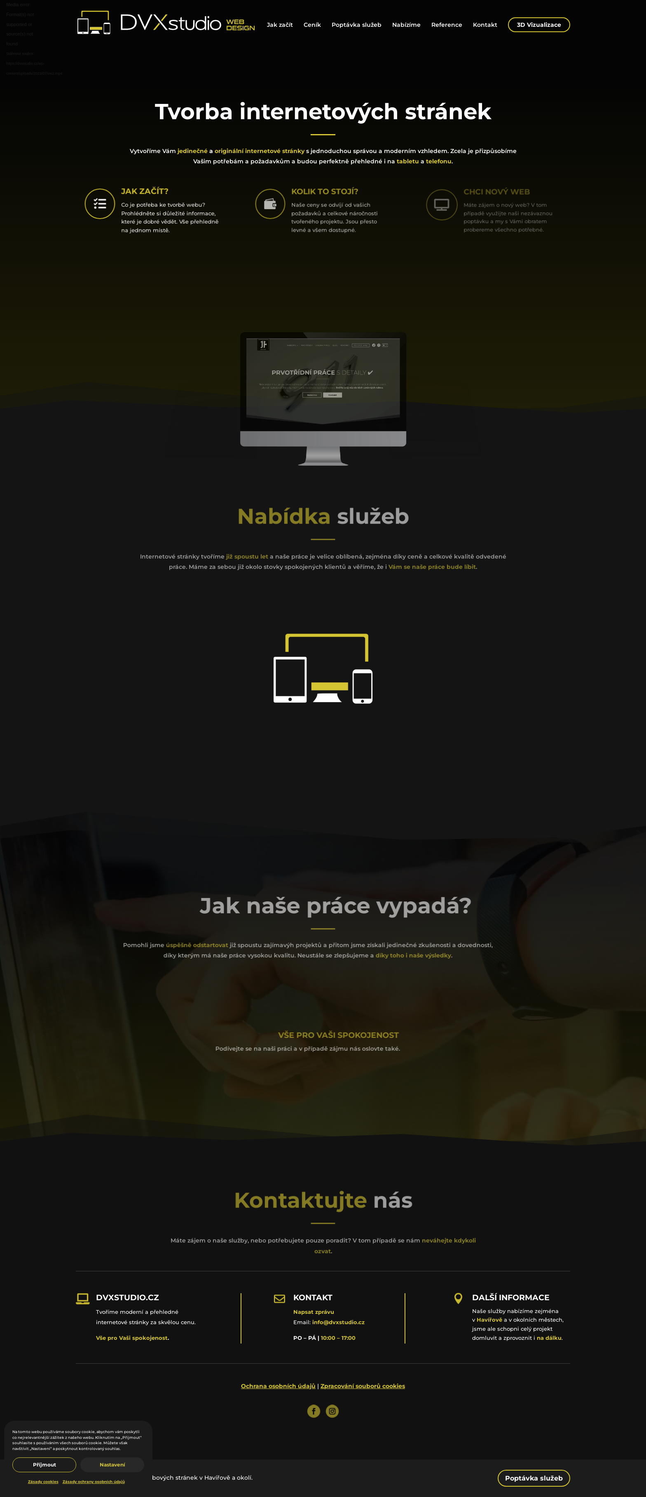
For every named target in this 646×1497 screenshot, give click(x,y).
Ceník (312, 25)
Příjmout (44, 1465)
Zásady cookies (43, 1481)
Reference (446, 25)
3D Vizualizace (539, 24)
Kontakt (485, 25)
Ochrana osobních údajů (278, 1386)
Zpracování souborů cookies (363, 1386)
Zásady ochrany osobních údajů (94, 1481)
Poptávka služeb (357, 25)
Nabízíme (406, 25)
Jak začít (280, 25)
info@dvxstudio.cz (338, 1322)
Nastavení (112, 1465)
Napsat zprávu (313, 1311)
